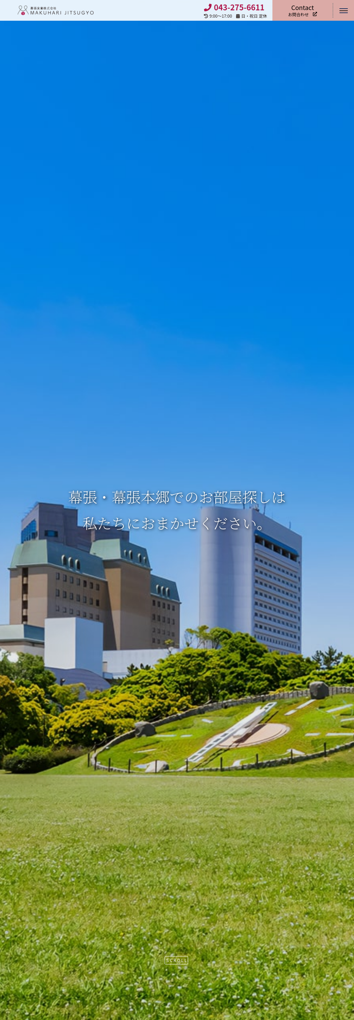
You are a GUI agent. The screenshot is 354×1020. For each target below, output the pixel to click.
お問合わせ (302, 10)
